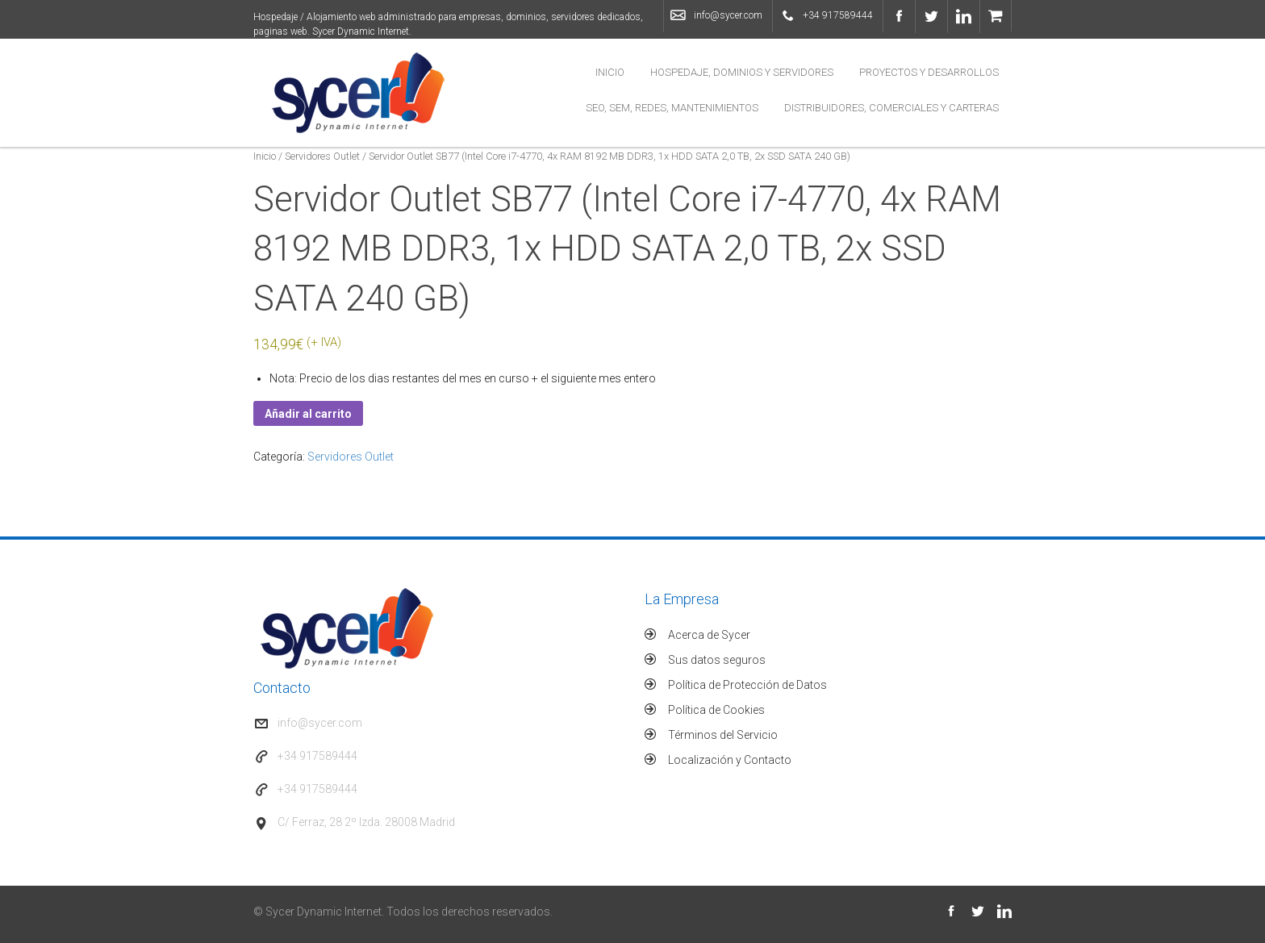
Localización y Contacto (729, 759)
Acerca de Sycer (709, 634)
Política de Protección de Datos (747, 684)
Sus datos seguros (717, 659)
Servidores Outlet (322, 156)
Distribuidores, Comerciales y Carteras (891, 108)
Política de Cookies (716, 709)
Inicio (609, 72)
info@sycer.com (728, 15)
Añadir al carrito (308, 413)
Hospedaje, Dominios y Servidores (741, 72)
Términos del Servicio (723, 734)
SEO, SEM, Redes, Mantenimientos (672, 108)
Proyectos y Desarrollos (929, 72)
